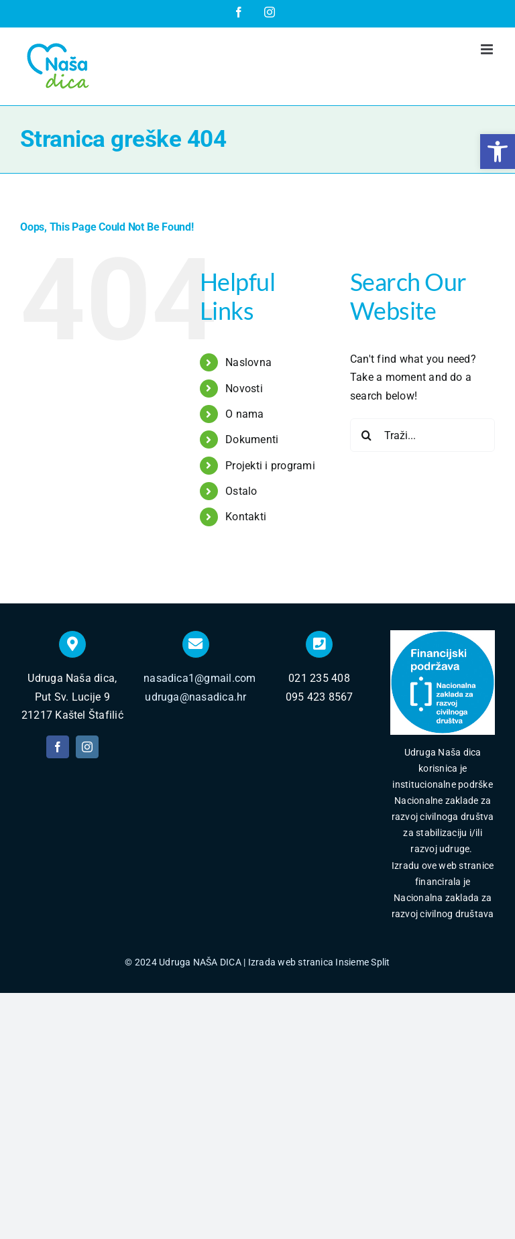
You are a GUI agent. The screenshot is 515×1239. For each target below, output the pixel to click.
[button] (497, 151)
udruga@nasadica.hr (195, 697)
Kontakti (245, 516)
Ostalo (241, 491)
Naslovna (248, 362)
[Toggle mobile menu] (488, 49)
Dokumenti (251, 439)
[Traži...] (422, 435)
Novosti (244, 388)
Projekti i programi (270, 465)
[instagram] (87, 746)
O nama (244, 414)
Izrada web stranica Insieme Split (319, 962)
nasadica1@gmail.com (200, 678)
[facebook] (57, 746)
